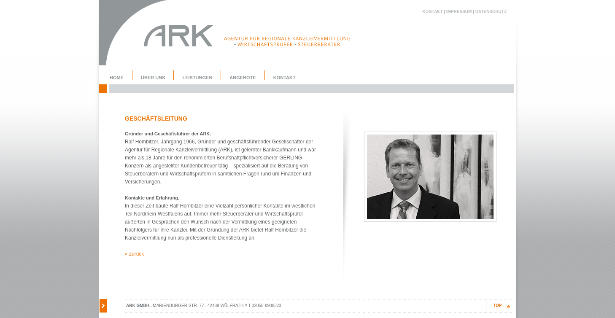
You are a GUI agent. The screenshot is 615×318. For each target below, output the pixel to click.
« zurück (134, 254)
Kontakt (432, 11)
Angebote (242, 77)
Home (117, 77)
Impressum (459, 11)
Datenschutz (491, 11)
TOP (497, 305)
